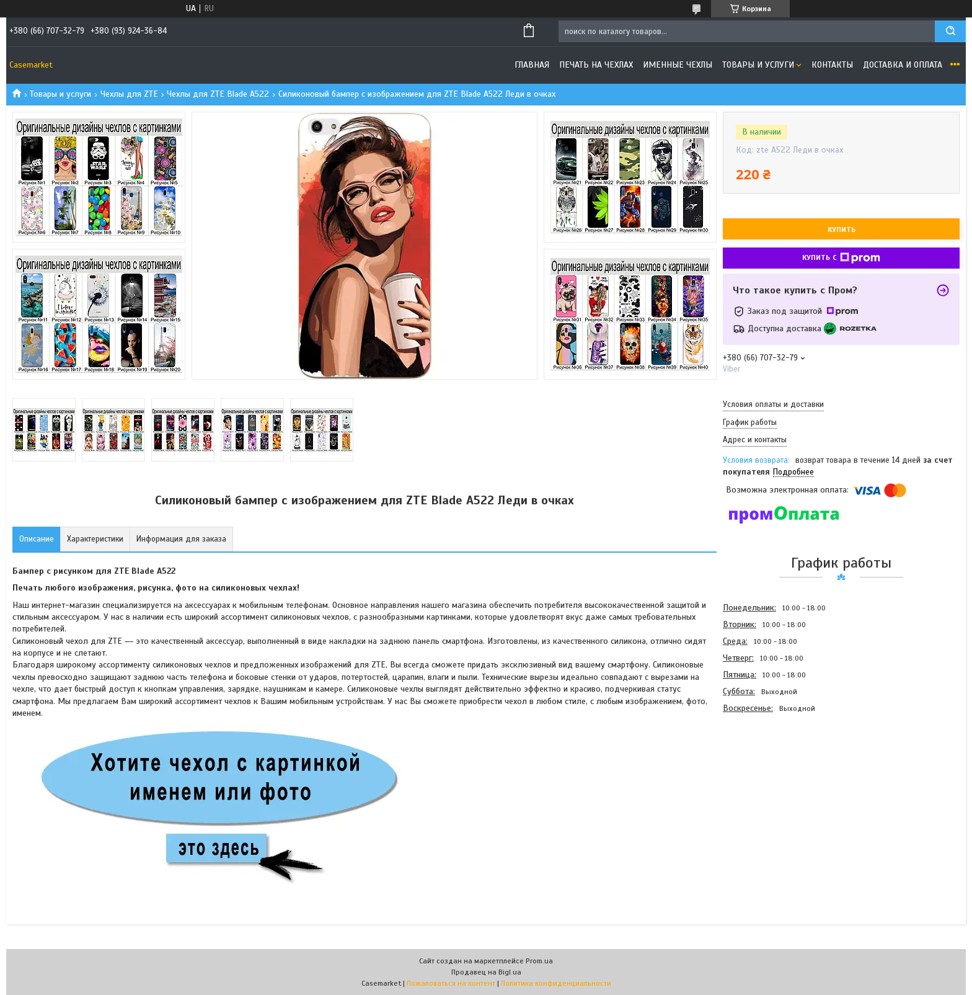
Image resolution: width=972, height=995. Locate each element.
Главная (532, 65)
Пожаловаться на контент (451, 983)
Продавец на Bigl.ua (486, 972)
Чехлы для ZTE (129, 94)
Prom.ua (539, 961)
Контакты (832, 65)
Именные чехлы (677, 65)
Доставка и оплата (902, 65)
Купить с (841, 258)
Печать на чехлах (596, 65)
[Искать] (950, 31)
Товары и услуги (758, 65)
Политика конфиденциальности (556, 983)
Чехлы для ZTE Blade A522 (218, 94)
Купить (841, 229)
